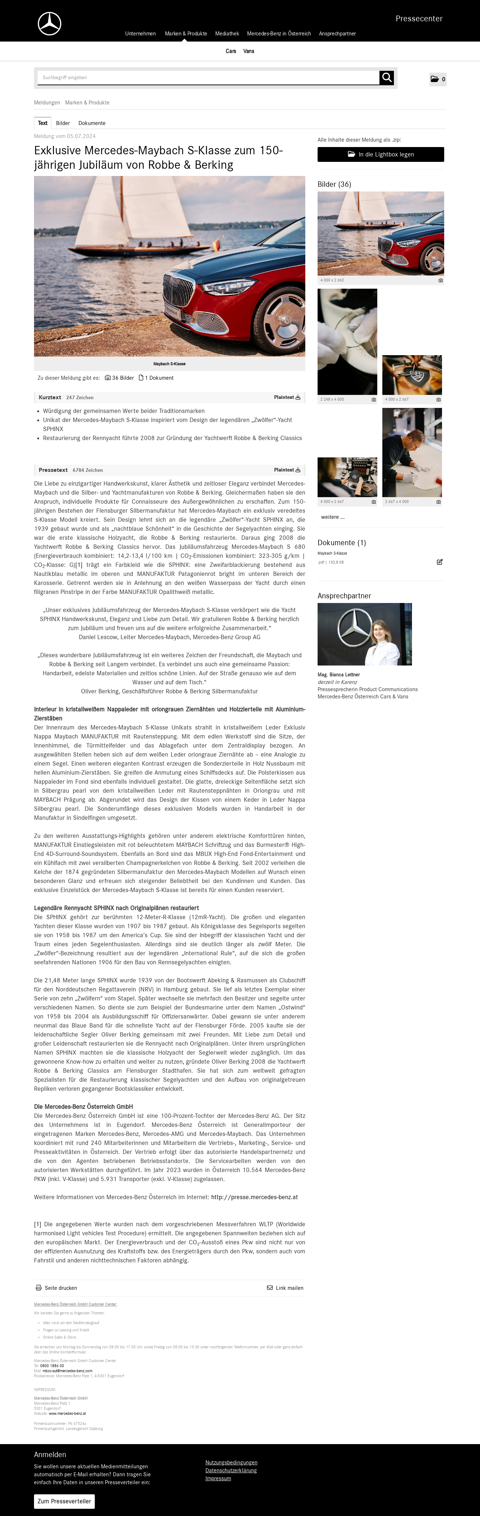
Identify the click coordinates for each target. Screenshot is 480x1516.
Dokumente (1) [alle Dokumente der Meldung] (342, 543)
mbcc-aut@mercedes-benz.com (67, 1371)
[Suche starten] (386, 78)
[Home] (46, 23)
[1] (78, 565)
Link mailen (289, 1288)
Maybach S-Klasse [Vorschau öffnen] (169, 364)
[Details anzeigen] (441, 281)
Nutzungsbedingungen (231, 1462)
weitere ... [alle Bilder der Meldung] (333, 517)
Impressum (218, 1478)
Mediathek (227, 33)
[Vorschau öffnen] (169, 266)
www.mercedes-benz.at (67, 1414)
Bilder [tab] (63, 123)
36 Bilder (123, 378)
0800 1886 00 (52, 1366)
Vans (248, 51)
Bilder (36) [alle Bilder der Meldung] (334, 184)
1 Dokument (159, 378)
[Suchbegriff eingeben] (216, 78)
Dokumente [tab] (92, 123)
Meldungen (47, 102)
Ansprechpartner (337, 33)
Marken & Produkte (186, 33)
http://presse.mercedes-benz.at (254, 1197)
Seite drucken (61, 1288)
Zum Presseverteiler (64, 1501)
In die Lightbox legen (381, 154)
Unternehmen (140, 33)
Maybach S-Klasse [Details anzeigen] (332, 553)
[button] (438, 79)
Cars (231, 51)
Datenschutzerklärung (231, 1470)
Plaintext (287, 397)
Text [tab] (42, 123)
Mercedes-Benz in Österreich (279, 33)
